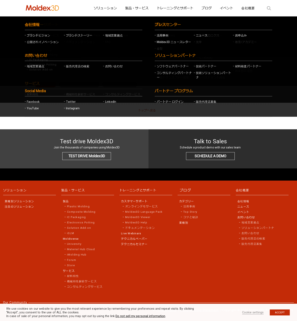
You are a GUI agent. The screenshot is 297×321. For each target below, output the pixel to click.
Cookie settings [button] (253, 312)
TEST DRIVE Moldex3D (86, 156)
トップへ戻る (147, 110)
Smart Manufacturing (119, 84)
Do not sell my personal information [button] (140, 316)
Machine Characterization (79, 84)
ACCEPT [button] (280, 312)
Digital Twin (45, 84)
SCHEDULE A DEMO (210, 156)
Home (32, 64)
